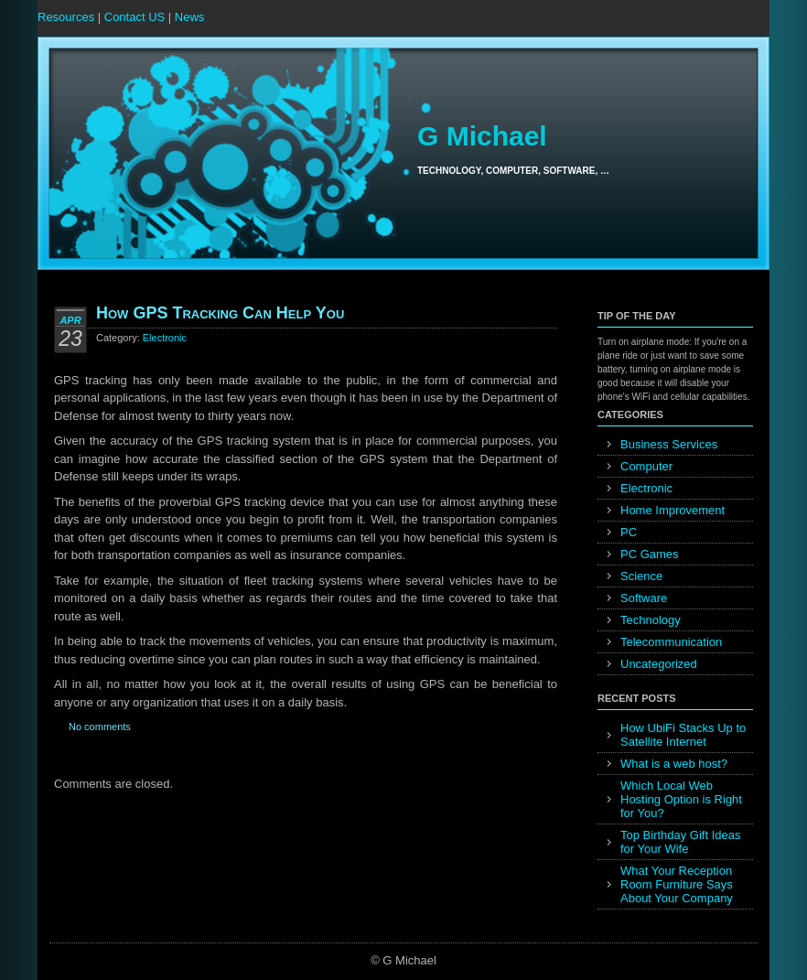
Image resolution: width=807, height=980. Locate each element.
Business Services (668, 444)
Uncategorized (658, 664)
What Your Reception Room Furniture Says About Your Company (676, 884)
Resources (66, 17)
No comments (100, 726)
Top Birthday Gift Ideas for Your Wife (680, 842)
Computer (646, 466)
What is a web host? (673, 763)
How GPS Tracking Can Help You (220, 313)
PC (628, 532)
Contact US (134, 17)
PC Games (649, 554)
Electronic (165, 337)
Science (641, 576)
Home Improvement (672, 510)
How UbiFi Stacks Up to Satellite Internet (683, 734)
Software (643, 598)
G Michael (482, 136)
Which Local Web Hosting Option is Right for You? (681, 799)
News (190, 17)
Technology (650, 620)
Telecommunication (671, 642)
